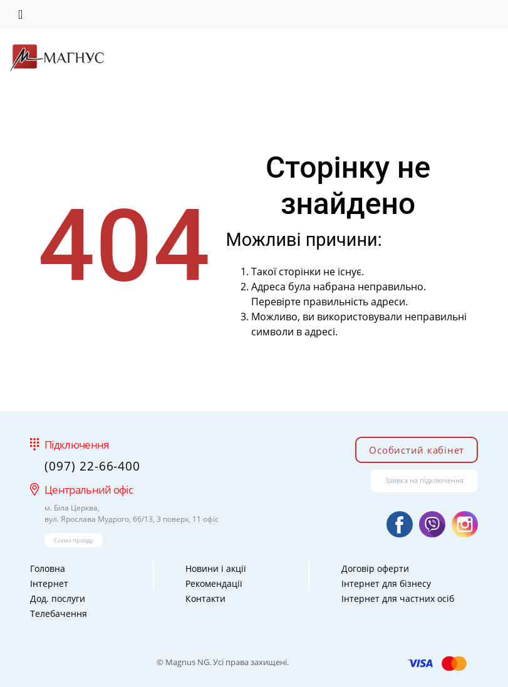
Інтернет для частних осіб (397, 598)
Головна (47, 568)
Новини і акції (215, 568)
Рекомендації (213, 583)
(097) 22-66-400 (92, 466)
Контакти (205, 598)
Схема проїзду (73, 540)
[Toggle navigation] (20, 14)
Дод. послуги (57, 598)
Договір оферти (375, 568)
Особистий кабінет (416, 450)
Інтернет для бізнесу (386, 583)
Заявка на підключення (424, 480)
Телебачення (58, 613)
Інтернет (49, 583)
